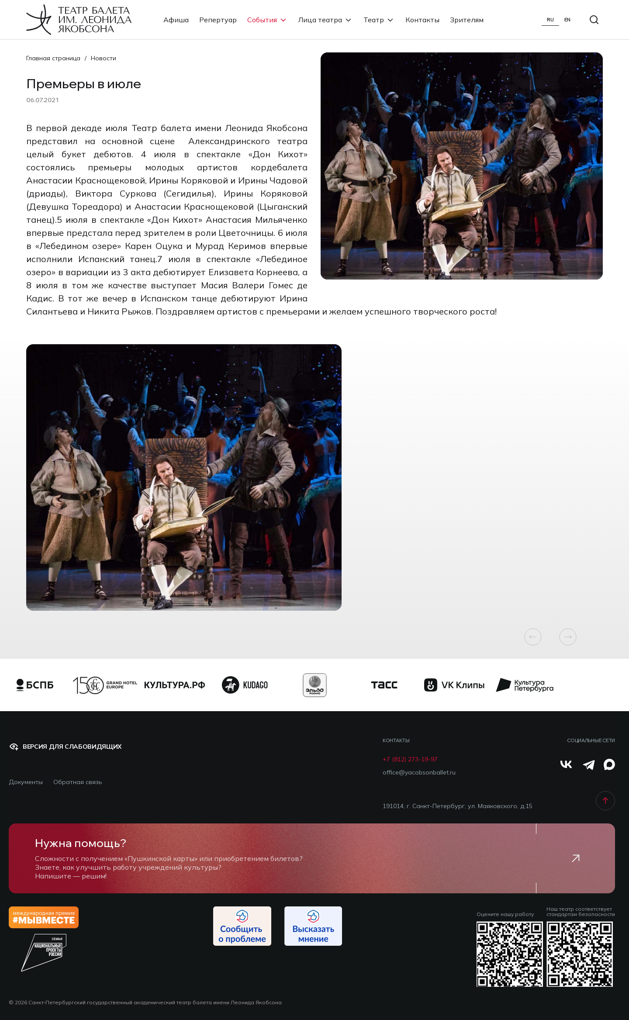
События (267, 19)
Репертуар (218, 19)
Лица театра (325, 19)
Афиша (176, 19)
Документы (26, 782)
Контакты (422, 19)
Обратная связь (77, 782)
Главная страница (53, 58)
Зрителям (467, 19)
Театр (379, 19)
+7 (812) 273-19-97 (410, 759)
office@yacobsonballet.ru (419, 772)
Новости (103, 58)
